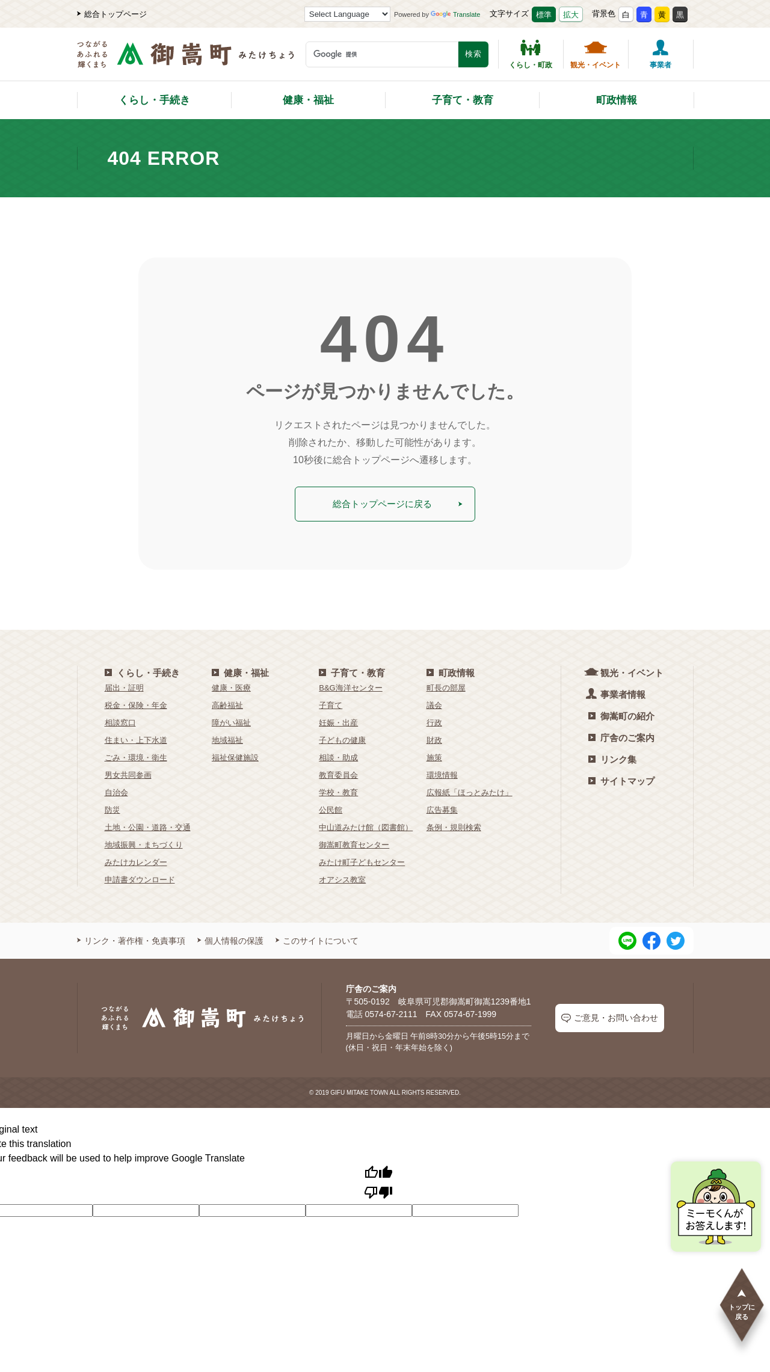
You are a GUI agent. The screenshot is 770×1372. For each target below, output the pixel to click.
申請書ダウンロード (140, 877)
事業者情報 (616, 691)
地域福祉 (227, 737)
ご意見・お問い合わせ (609, 1016)
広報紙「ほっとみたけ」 (470, 790)
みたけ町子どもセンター (362, 859)
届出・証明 (124, 685)
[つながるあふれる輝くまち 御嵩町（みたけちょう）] (185, 60)
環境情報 (442, 772)
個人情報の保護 (230, 938)
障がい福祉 (231, 720)
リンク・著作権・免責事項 (131, 938)
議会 (434, 702)
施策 (434, 755)
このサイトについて (317, 938)
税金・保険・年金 (136, 702)
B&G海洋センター (350, 685)
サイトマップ (621, 779)
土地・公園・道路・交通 (148, 824)
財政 (434, 737)
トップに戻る (741, 1303)
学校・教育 (338, 790)
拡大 (571, 14)
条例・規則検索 (454, 824)
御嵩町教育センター (354, 842)
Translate (455, 14)
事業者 (660, 54)
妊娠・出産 (338, 720)
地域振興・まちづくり (144, 842)
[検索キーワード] (382, 54)
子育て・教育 (462, 100)
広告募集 (442, 807)
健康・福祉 (308, 100)
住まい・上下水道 (136, 737)
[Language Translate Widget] (347, 14)
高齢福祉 (227, 702)
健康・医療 (231, 685)
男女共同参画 (128, 772)
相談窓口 (120, 720)
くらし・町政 (530, 54)
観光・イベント (595, 54)
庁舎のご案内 (621, 735)
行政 (434, 720)
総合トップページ (112, 14)
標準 (544, 14)
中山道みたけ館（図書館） (366, 824)
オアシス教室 (342, 877)
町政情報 (616, 100)
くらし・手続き (154, 100)
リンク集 (612, 757)
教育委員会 (338, 772)
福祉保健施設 (235, 755)
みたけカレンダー (136, 859)
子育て (330, 702)
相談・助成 (338, 755)
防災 (112, 807)
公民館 (330, 807)
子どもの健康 (342, 737)
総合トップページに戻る (397, 502)
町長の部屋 (446, 685)
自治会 (116, 790)
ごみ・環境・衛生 (136, 755)
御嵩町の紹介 (621, 714)
